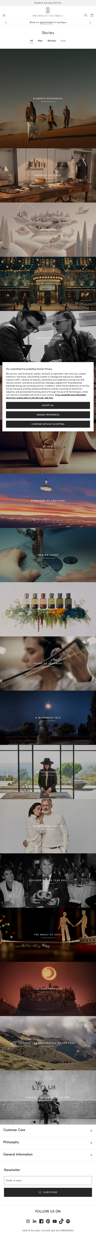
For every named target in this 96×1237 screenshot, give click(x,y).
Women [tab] (52, 40)
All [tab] (31, 40)
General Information (18, 1154)
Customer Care (14, 1130)
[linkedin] (34, 1221)
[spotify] (68, 1221)
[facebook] (41, 1221)
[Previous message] (6, 22)
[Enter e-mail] (48, 1180)
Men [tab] (40, 40)
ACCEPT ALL (48, 405)
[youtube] (54, 1221)
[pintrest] (48, 1221)
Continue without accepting (48, 424)
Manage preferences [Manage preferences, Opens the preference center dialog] (48, 415)
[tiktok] (61, 1221)
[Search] (86, 15)
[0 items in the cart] (92, 15)
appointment (47, 22)
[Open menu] (4, 15)
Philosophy (11, 1142)
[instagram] (28, 1221)
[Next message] (90, 22)
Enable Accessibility (48, 3)
